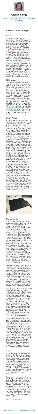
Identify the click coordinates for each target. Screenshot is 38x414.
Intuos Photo (27, 186)
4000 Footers (25, 18)
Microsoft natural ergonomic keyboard (16, 62)
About (6, 18)
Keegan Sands (11, 410)
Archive (14, 18)
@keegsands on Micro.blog (27, 410)
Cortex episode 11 (12, 122)
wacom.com (24, 138)
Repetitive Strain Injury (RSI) (16, 108)
